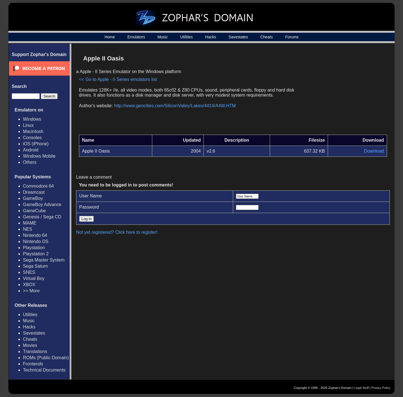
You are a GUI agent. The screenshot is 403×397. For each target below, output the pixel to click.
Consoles (32, 137)
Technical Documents (44, 370)
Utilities (186, 37)
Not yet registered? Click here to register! (117, 232)
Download (374, 151)
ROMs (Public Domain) (46, 357)
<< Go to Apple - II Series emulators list (118, 79)
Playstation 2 (36, 253)
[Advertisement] (339, 91)
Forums (291, 37)
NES (27, 229)
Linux (28, 125)
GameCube (34, 210)
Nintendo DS (35, 241)
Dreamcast (33, 192)
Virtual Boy (33, 278)
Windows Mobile (39, 156)
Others (29, 162)
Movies (30, 345)
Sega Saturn (35, 266)
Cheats (266, 37)
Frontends (33, 363)
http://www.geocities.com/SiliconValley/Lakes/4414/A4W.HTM (175, 105)
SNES (29, 272)
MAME (29, 223)
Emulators (136, 37)
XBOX (29, 284)
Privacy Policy (380, 387)
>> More (31, 290)
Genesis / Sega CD (42, 216)
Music (163, 37)
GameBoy (33, 198)
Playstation (34, 247)
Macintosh (33, 131)
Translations (35, 351)
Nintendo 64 (35, 235)
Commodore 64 (38, 186)
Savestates (238, 37)
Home (109, 37)
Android (30, 150)
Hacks (210, 37)
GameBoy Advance (42, 204)
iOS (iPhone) (36, 143)
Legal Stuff (361, 387)
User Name (90, 195)
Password (89, 207)
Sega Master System (44, 260)
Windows (32, 119)
